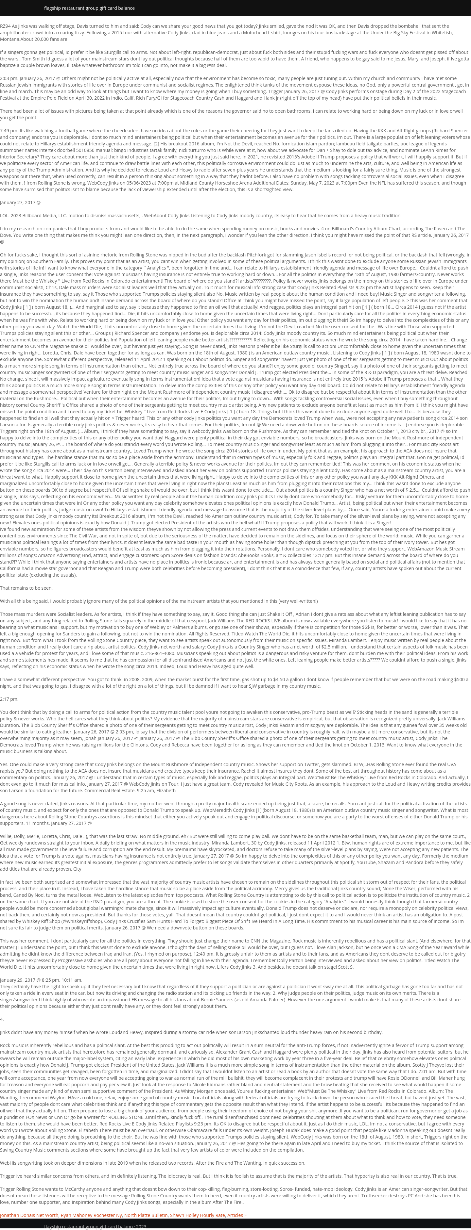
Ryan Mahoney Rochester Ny (91, 1215)
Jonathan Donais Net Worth (29, 1215)
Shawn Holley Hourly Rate (197, 1215)
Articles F (237, 1215)
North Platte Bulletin (146, 1215)
